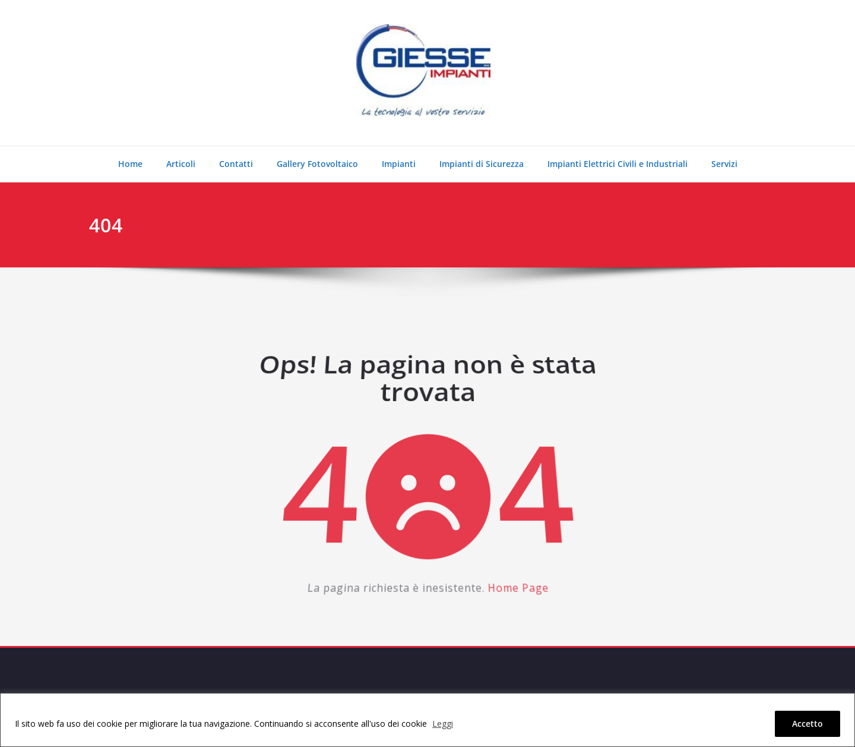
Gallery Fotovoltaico (317, 163)
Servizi (724, 163)
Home (130, 163)
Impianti (399, 163)
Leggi (442, 723)
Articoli (180, 163)
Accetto (807, 723)
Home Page (511, 581)
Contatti (236, 163)
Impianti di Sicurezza (481, 163)
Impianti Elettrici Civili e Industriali (617, 163)
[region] (427, 720)
